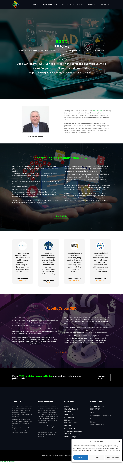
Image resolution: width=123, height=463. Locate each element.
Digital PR (67, 426)
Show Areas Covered (7, 462)
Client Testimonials (50, 4)
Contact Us (104, 4)
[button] (119, 441)
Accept (81, 457)
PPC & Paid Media (70, 423)
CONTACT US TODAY (100, 377)
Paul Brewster (78, 4)
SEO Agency (68, 420)
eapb (62, 40)
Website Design (70, 437)
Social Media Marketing (73, 431)
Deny (97, 457)
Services (65, 4)
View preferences (112, 457)
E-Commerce (69, 428)
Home (35, 4)
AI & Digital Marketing (72, 434)
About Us (91, 4)
